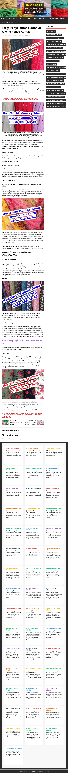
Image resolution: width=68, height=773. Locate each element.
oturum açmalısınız (20, 439)
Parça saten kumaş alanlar (55, 80)
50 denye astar (51, 31)
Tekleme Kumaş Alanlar (57, 18)
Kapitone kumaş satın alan (55, 57)
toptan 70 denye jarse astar (55, 97)
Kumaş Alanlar (51, 64)
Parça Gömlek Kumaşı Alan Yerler (57, 74)
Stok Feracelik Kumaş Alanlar (56, 93)
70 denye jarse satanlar (54, 41)
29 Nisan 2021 (8, 35)
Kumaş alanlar (6, 402)
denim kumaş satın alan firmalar (57, 44)
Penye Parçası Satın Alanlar (55, 84)
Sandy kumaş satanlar (53, 87)
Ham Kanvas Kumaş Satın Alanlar (57, 54)
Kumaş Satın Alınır (25, 18)
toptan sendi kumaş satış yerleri (57, 106)
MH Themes (32, 771)
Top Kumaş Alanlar (7, 22)
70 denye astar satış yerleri (55, 38)
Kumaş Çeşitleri (12, 18)
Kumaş (3, 18)
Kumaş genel (28, 35)
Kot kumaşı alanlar (53, 61)
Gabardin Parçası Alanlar (54, 48)
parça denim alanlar (53, 70)
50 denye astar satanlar (54, 35)
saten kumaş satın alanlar (55, 90)
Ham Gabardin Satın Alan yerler (56, 51)
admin (16, 35)
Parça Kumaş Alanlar (40, 18)
